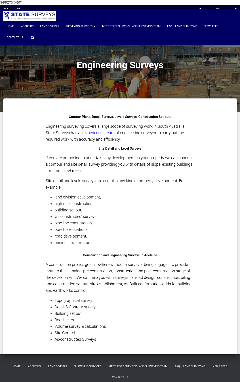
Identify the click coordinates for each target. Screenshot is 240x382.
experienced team (99, 132)
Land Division (49, 26)
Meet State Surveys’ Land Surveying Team (131, 26)
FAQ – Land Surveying (182, 26)
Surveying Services (80, 26)
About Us (27, 26)
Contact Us (15, 37)
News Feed (211, 26)
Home (10, 26)
